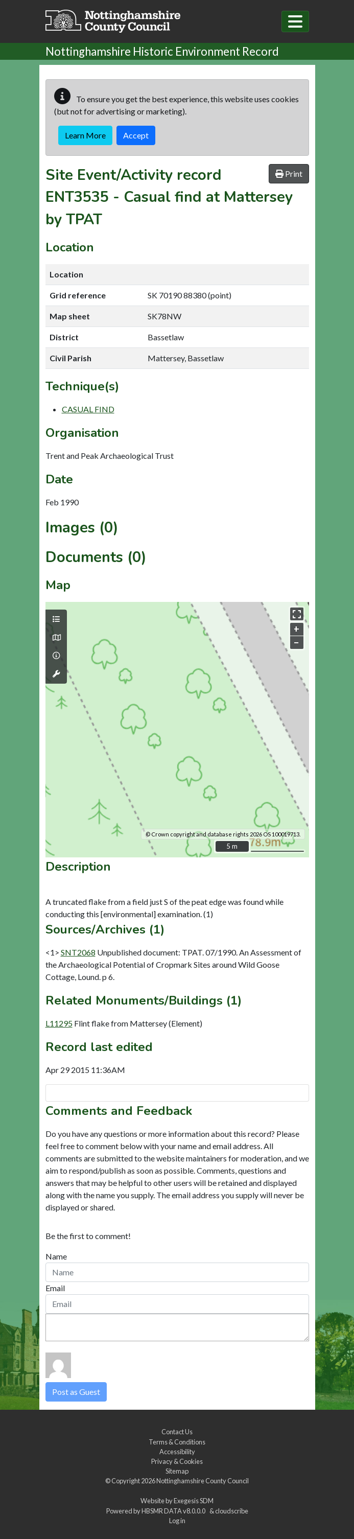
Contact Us (177, 1432)
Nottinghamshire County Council (202, 1481)
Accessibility (177, 1452)
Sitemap (177, 1471)
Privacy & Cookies (177, 1461)
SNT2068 (78, 952)
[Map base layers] (56, 637)
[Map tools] (56, 674)
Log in (177, 1521)
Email (55, 1288)
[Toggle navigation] (295, 21)
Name (56, 1256)
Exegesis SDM (194, 1501)
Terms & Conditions (177, 1442)
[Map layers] (56, 619)
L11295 (59, 1023)
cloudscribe (231, 1511)
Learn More (85, 135)
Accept (136, 135)
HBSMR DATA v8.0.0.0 (174, 1511)
